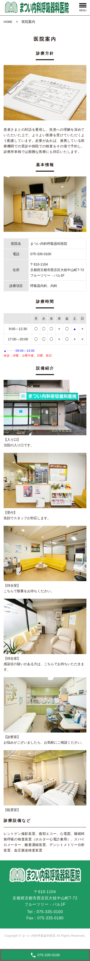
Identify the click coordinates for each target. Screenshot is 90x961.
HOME (8, 22)
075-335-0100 (50, 912)
